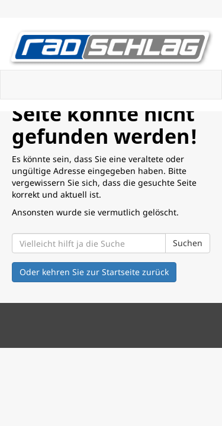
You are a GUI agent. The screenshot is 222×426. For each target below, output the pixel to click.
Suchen (187, 242)
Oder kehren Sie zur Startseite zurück (94, 271)
